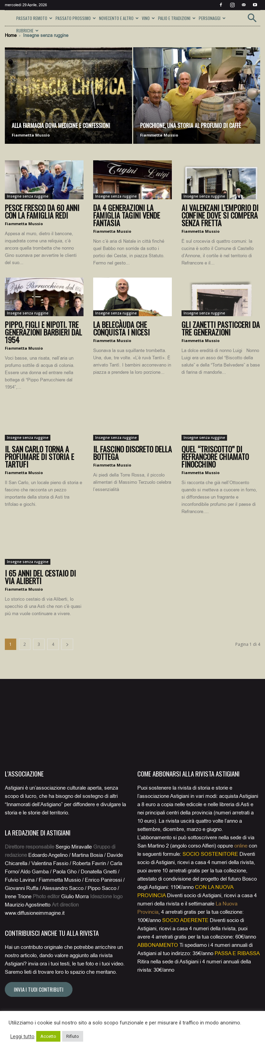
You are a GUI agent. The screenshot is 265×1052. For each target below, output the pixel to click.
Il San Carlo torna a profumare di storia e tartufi (39, 456)
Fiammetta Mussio (31, 135)
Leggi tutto (22, 1036)
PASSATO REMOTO (34, 18)
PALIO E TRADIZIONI (177, 18)
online (240, 845)
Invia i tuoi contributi (38, 989)
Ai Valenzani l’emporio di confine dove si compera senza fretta (219, 215)
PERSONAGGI (212, 18)
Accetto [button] (48, 1036)
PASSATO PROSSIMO (76, 18)
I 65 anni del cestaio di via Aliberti (40, 577)
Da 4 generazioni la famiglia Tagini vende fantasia (126, 215)
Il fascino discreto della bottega (132, 452)
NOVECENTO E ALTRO (119, 18)
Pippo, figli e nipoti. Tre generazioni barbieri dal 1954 (43, 332)
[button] (252, 20)
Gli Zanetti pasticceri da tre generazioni (220, 328)
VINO (148, 18)
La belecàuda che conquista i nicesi (121, 328)
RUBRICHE (27, 30)
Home (11, 35)
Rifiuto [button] (72, 1036)
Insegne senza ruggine (27, 196)
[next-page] (67, 644)
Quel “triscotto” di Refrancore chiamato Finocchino (215, 456)
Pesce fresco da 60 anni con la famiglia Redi (42, 211)
